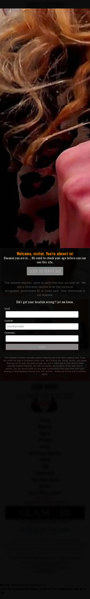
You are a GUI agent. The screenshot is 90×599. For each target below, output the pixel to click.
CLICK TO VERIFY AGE (45, 271)
